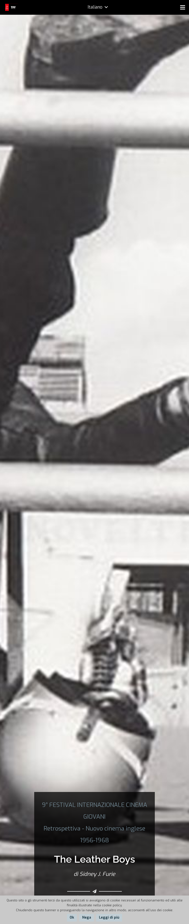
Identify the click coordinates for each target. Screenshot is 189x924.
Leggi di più (109, 917)
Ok (72, 917)
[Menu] (182, 7)
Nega (86, 917)
